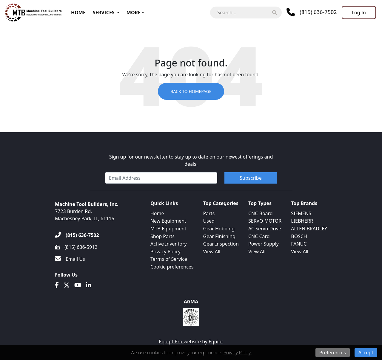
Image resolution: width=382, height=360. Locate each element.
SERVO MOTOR (264, 221)
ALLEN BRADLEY (309, 228)
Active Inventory (168, 243)
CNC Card (259, 236)
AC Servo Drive (264, 228)
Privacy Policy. (238, 352)
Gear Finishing (219, 236)
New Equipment (168, 221)
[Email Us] (70, 259)
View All (212, 251)
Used (209, 221)
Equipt (216, 341)
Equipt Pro (171, 341)
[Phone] (311, 12)
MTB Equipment (168, 228)
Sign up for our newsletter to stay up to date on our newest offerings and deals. (191, 160)
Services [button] (104, 12)
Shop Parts (162, 236)
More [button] (134, 12)
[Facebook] (57, 285)
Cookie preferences (172, 266)
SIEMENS (301, 213)
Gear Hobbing (219, 228)
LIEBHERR (302, 221)
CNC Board (260, 213)
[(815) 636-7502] (77, 235)
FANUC (298, 243)
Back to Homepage (190, 91)
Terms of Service (168, 259)
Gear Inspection (221, 243)
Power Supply (263, 243)
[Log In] (359, 12)
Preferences (332, 352)
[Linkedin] (88, 285)
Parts (209, 213)
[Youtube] (77, 285)
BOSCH (299, 236)
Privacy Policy (165, 251)
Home (78, 12)
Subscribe (250, 178)
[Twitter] (67, 285)
